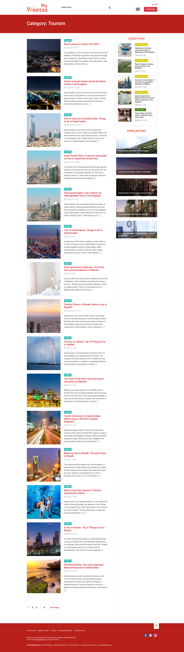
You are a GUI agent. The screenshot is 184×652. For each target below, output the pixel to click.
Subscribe (150, 9)
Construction (79, 630)
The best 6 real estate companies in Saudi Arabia (133, 214)
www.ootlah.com (74, 645)
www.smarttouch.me (60, 645)
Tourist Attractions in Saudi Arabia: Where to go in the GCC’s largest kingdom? (82, 419)
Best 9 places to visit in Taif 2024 (81, 44)
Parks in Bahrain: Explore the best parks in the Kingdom (144, 66)
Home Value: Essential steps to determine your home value (143, 115)
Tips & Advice (140, 109)
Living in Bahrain (141, 44)
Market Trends (43, 630)
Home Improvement (65, 630)
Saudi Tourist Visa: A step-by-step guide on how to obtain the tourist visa (85, 157)
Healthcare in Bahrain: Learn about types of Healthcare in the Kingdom (145, 50)
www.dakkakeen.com (105, 645)
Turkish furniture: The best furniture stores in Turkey (134, 193)
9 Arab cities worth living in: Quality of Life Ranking (134, 172)
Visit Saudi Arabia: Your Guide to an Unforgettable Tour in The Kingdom (83, 194)
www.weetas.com (41, 639)
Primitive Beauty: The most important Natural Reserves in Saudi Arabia (84, 566)
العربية (154, 4)
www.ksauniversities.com (89, 645)
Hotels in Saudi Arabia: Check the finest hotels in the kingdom (85, 83)
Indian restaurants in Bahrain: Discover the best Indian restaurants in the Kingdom (144, 99)
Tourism (67, 40)
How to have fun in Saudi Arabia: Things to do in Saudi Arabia (85, 120)
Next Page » (55, 607)
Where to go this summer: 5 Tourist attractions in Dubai (82, 492)
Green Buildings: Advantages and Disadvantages (133, 151)
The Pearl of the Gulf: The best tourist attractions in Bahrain (84, 380)
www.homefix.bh (47, 645)
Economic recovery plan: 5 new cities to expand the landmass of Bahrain (144, 82)
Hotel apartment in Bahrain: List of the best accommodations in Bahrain (84, 268)
